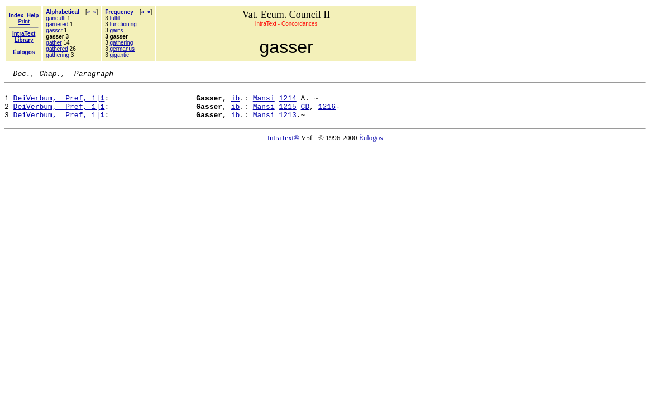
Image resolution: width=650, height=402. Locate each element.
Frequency (119, 12)
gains (116, 30)
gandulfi (55, 18)
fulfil (115, 18)
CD (305, 113)
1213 (288, 123)
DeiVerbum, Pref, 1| (59, 103)
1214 (288, 103)
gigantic (119, 55)
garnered (57, 24)
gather (53, 43)
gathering (57, 55)
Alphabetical (62, 12)
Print (24, 21)
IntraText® (283, 146)
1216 (327, 113)
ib (235, 103)
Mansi (264, 103)
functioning (123, 24)
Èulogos (371, 146)
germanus (122, 49)
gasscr (54, 30)
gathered (57, 49)
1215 (288, 113)
